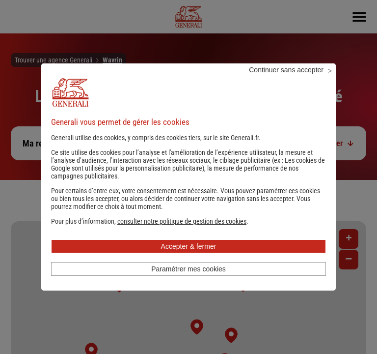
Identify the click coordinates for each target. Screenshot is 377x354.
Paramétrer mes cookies (188, 282)
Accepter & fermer (188, 260)
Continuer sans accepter (286, 83)
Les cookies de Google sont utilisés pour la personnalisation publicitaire (188, 177)
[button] (181, 234)
